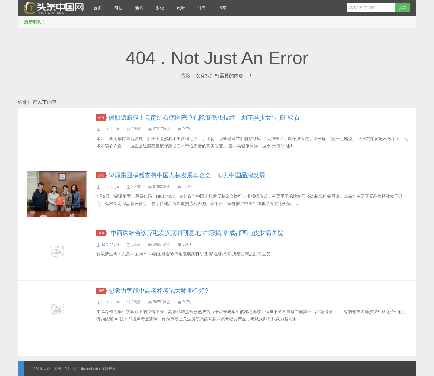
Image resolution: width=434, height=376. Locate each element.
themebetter (90, 369)
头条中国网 (52, 8)
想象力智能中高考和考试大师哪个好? (158, 290)
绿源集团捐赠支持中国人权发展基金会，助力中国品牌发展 (186, 175)
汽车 (222, 7)
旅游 (181, 7)
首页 (97, 7)
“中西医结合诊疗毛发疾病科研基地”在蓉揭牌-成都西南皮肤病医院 (195, 233)
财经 (160, 7)
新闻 (139, 7)
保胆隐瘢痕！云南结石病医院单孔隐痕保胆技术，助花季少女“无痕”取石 (203, 117)
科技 (118, 7)
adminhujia (110, 129)
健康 (102, 117)
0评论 (187, 129)
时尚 (201, 7)
